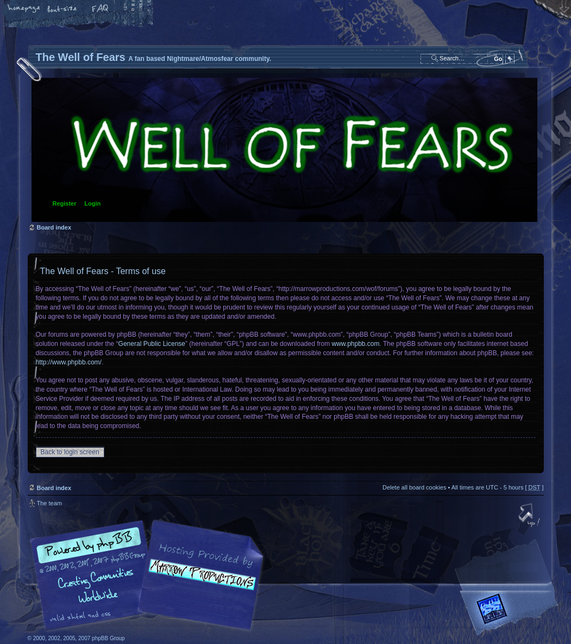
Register (65, 203)
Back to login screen (70, 452)
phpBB (150, 575)
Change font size (62, 9)
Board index (284, 150)
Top (530, 516)
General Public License (151, 344)
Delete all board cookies (414, 487)
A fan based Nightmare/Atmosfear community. (199, 582)
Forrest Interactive (511, 613)
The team (49, 503)
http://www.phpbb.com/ (69, 362)
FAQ (100, 9)
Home (24, 9)
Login (92, 203)
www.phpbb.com (356, 344)
